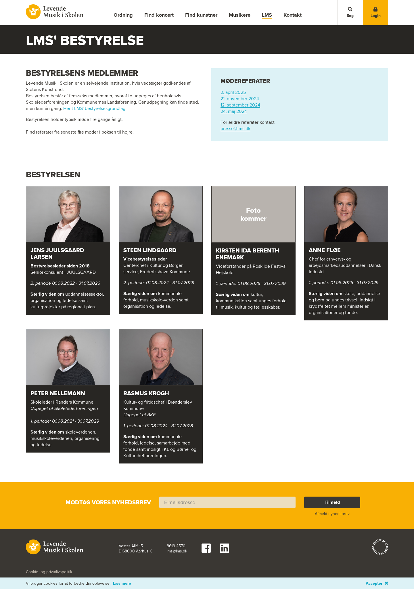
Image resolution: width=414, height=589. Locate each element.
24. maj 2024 (234, 111)
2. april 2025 (233, 92)
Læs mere (122, 583)
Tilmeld (332, 502)
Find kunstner (201, 15)
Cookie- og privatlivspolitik (49, 572)
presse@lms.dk (235, 129)
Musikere (239, 15)
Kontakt (292, 15)
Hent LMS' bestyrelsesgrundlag (94, 108)
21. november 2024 (240, 99)
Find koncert (159, 15)
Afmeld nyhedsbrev (332, 514)
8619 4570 (176, 546)
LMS (267, 15)
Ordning (123, 15)
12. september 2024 (240, 105)
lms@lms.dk (177, 551)
